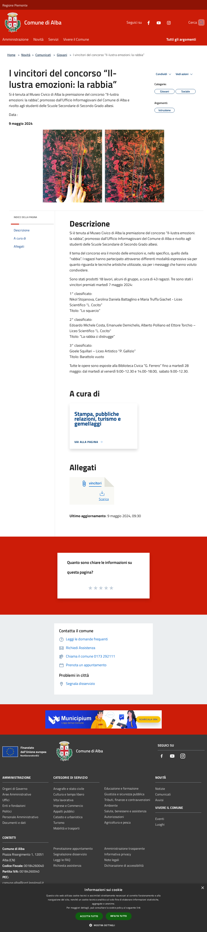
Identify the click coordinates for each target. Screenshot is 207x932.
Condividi (164, 74)
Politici (7, 811)
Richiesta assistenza (67, 865)
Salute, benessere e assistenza (125, 811)
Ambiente (111, 805)
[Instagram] (162, 22)
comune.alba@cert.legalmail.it (23, 882)
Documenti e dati (14, 822)
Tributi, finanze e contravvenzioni (127, 799)
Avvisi (159, 799)
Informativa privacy (117, 854)
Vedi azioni (185, 74)
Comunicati (43, 54)
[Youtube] (152, 22)
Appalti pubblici (63, 811)
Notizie (160, 788)
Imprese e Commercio (68, 805)
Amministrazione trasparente (124, 848)
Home (11, 54)
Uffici (6, 799)
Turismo (58, 822)
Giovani (62, 54)
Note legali (111, 859)
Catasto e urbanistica (67, 816)
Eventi (159, 818)
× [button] (202, 888)
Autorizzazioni (114, 816)
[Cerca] (200, 22)
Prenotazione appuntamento (73, 848)
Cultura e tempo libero (68, 794)
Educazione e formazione (121, 788)
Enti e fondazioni (13, 805)
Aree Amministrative (16, 794)
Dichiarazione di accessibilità (124, 865)
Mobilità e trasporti (66, 828)
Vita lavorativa (63, 799)
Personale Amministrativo (20, 816)
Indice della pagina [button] (25, 217)
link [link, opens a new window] (138, 908)
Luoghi (160, 824)
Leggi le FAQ (61, 859)
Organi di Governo (14, 788)
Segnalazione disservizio (70, 854)
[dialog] (103, 908)
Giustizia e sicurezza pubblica (124, 794)
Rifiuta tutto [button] (118, 916)
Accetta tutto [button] (89, 916)
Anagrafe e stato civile (68, 788)
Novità (25, 54)
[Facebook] (142, 22)
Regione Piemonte (14, 5)
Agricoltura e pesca (117, 822)
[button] (103, 925)
